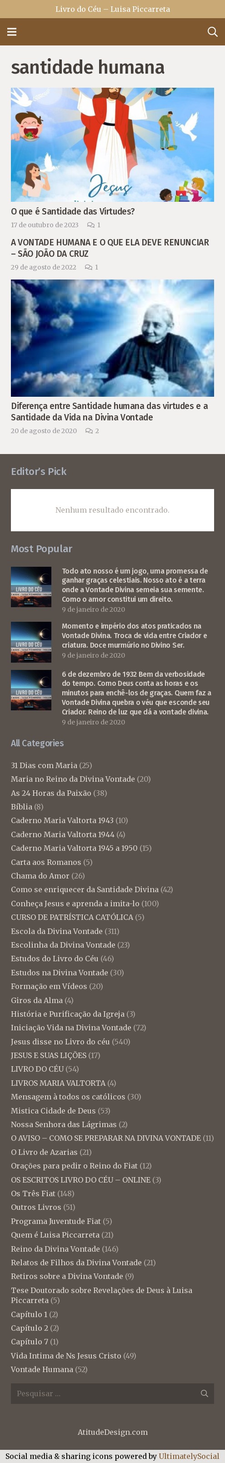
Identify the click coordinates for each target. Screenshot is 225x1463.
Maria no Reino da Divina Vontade (73, 779)
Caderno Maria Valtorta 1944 (63, 834)
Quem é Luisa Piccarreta (55, 1234)
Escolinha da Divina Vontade (63, 944)
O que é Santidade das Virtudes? (73, 211)
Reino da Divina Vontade (55, 1248)
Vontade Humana (42, 1369)
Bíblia (21, 806)
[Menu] (11, 31)
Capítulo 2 (29, 1328)
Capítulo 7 (29, 1341)
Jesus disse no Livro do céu (60, 1041)
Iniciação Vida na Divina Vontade (71, 1027)
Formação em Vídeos (49, 986)
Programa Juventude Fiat (56, 1221)
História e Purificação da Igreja (68, 1014)
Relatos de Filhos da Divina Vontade (76, 1262)
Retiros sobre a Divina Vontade (67, 1276)
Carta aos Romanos (46, 862)
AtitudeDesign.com (113, 1432)
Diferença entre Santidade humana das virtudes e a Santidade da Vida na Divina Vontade (109, 412)
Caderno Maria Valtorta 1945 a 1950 (74, 848)
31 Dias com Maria (44, 765)
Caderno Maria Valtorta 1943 (62, 820)
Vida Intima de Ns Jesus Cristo (66, 1355)
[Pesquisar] (212, 31)
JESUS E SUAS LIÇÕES (48, 1055)
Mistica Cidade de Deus (53, 1110)
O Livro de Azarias (44, 1152)
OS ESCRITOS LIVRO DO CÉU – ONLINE (80, 1179)
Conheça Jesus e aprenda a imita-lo (75, 903)
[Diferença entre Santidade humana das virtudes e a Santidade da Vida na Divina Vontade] (112, 285)
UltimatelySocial (189, 1456)
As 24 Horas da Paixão (51, 793)
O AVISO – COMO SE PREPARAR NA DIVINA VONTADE (106, 1138)
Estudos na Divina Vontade (59, 972)
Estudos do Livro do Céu (55, 958)
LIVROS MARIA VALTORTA (58, 1083)
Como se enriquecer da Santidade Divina (85, 889)
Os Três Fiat (33, 1193)
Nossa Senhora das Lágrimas (64, 1124)
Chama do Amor (40, 875)
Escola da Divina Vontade (57, 931)
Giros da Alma (37, 1000)
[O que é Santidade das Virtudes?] (112, 94)
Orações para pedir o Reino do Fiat (74, 1165)
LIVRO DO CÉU (37, 1069)
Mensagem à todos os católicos (68, 1096)
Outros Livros (36, 1207)
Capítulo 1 (29, 1314)
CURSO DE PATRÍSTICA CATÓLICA (72, 917)
